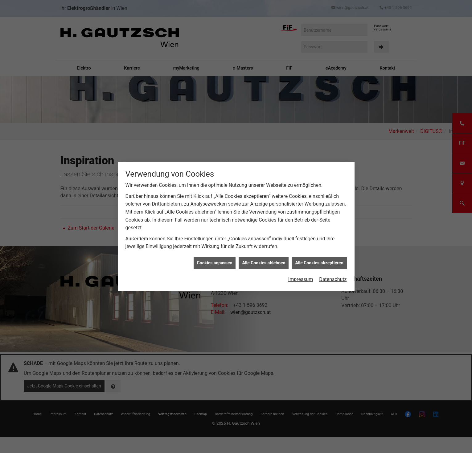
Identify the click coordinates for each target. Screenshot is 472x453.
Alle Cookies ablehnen (263, 254)
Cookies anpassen (214, 254)
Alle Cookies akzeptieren (319, 254)
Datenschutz (333, 271)
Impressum (300, 271)
